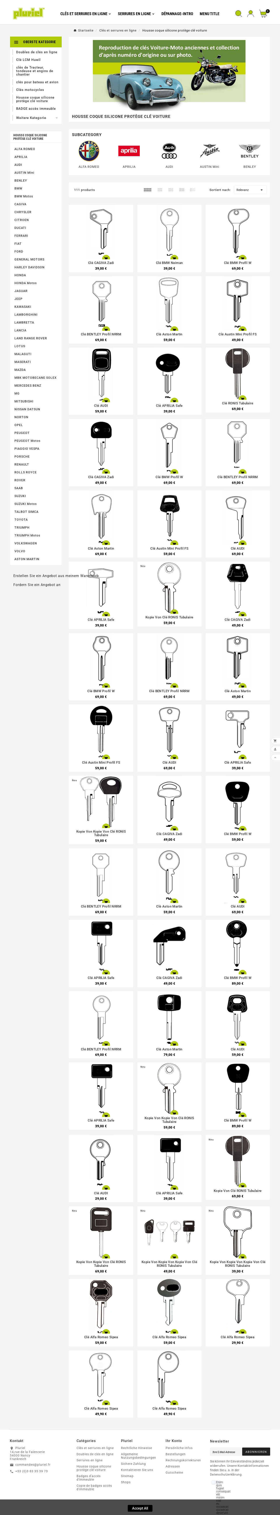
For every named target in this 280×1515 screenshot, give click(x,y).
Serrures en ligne (90, 1460)
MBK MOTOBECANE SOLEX (35, 377)
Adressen (173, 1466)
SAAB (18, 488)
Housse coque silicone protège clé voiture (30, 136)
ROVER (19, 480)
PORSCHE (22, 456)
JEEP (18, 299)
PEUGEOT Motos (27, 440)
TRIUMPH (22, 527)
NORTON (21, 417)
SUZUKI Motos (25, 504)
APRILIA (20, 157)
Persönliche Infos (179, 1448)
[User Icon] (250, 13)
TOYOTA (21, 519)
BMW (18, 188)
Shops (126, 1482)
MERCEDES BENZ (27, 385)
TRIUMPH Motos (27, 535)
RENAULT (21, 464)
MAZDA (20, 370)
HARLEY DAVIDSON (29, 267)
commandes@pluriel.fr (33, 1464)
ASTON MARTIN (26, 559)
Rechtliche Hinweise (136, 1448)
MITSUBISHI (23, 401)
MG (17, 393)
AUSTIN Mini (24, 172)
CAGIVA (20, 204)
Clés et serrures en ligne (95, 1448)
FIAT (18, 243)
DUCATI (20, 228)
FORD (18, 251)
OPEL (18, 425)
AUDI (18, 164)
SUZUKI (20, 496)
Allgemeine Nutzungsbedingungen (138, 1455)
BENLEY (20, 180)
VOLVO (19, 551)
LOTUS (19, 346)
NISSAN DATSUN (27, 409)
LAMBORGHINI (26, 314)
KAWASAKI (22, 306)
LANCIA (20, 330)
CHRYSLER (23, 212)
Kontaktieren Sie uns (137, 1470)
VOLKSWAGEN (25, 543)
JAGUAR (21, 291)
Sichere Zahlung (133, 1463)
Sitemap (127, 1476)
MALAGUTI (23, 354)
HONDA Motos (25, 283)
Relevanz (250, 190)
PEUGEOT (22, 433)
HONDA (20, 275)
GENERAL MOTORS (29, 259)
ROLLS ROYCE (25, 472)
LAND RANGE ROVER (30, 338)
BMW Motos (23, 196)
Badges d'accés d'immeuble (89, 1477)
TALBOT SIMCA (26, 511)
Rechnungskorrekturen (183, 1460)
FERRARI (21, 235)
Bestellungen (176, 1454)
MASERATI (22, 362)
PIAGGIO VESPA (26, 448)
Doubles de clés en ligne (95, 1454)
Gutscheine (174, 1472)
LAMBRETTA (24, 322)
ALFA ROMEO (24, 149)
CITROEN (21, 220)
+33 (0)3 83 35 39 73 (31, 1471)
